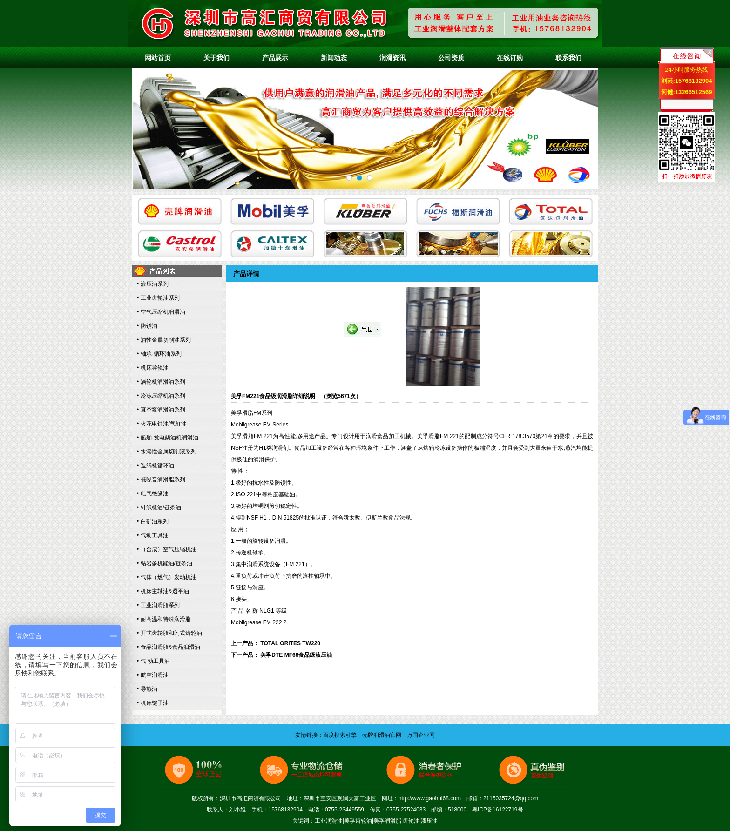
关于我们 (216, 57)
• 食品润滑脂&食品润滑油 (168, 647)
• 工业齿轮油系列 (158, 298)
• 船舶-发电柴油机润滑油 (167, 437)
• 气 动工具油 (153, 661)
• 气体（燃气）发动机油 (166, 577)
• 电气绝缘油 (153, 493)
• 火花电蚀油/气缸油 (162, 423)
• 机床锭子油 (153, 703)
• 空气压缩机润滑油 (161, 312)
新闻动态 (334, 57)
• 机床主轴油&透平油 (163, 591)
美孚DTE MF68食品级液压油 (296, 655)
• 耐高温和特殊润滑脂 (164, 619)
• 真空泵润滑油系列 (161, 409)
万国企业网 (421, 735)
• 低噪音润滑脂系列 (161, 479)
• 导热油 (147, 689)
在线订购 (510, 57)
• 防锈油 (147, 326)
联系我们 (568, 57)
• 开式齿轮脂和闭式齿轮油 (169, 633)
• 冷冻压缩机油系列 (161, 395)
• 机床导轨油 (153, 368)
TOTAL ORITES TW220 (290, 643)
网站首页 (158, 57)
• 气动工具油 (153, 535)
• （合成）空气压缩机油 (166, 549)
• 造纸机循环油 (155, 465)
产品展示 (275, 57)
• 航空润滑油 (153, 675)
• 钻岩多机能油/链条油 (164, 563)
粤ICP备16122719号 (497, 809)
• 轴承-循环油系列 (159, 354)
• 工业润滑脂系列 (158, 605)
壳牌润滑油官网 (381, 735)
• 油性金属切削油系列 (164, 340)
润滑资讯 (392, 57)
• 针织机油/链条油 (159, 507)
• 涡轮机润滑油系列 (161, 381)
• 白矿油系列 (153, 521)
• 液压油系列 (153, 284)
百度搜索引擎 (340, 735)
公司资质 (451, 57)
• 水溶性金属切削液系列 (166, 451)
